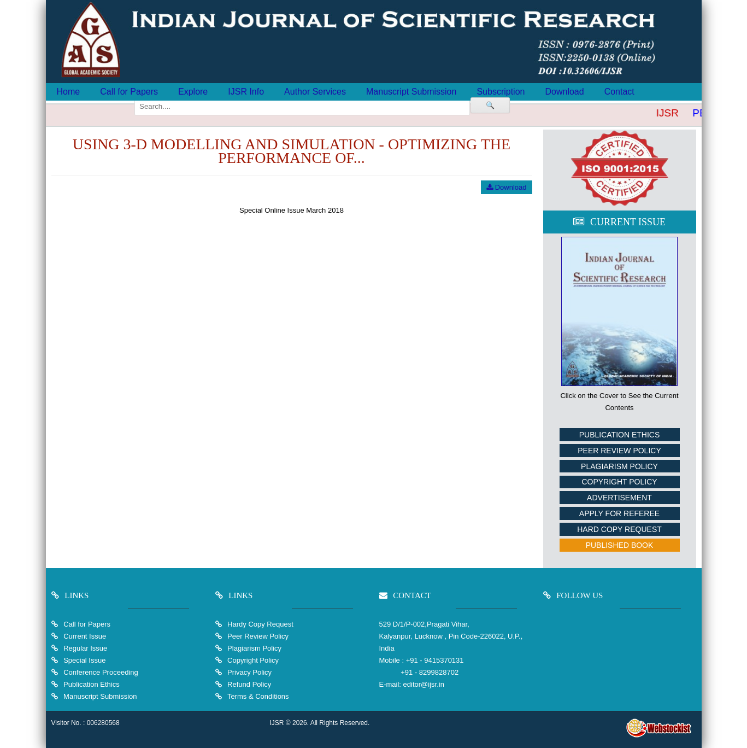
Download (564, 91)
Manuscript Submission (411, 91)
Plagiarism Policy (619, 466)
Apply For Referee (619, 513)
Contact (619, 91)
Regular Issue (85, 648)
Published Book (620, 545)
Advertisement (619, 497)
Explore (193, 91)
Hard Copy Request (619, 529)
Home (68, 91)
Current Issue (84, 636)
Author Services (315, 91)
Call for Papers (129, 91)
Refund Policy (249, 684)
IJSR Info (246, 91)
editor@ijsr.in (423, 684)
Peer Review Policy (619, 450)
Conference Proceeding (100, 672)
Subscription (501, 91)
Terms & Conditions (257, 696)
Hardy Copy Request (259, 624)
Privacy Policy (249, 672)
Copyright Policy (619, 481)
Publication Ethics (619, 434)
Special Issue (84, 660)
